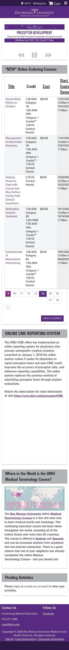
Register (41, 3)
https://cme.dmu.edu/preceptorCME (38, 396)
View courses (52, 318)
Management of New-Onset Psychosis (14, 142)
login (17, 586)
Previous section (23, 48)
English (41, 539)
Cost (46, 87)
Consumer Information (51, 639)
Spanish (57, 539)
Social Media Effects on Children (13, 103)
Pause (36, 48)
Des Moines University (25, 514)
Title (11, 87)
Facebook (48, 614)
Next (50, 48)
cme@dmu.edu (11, 624)
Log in (27, 3)
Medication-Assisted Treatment (13, 213)
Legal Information (25, 639)
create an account (36, 586)
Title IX (9, 639)
